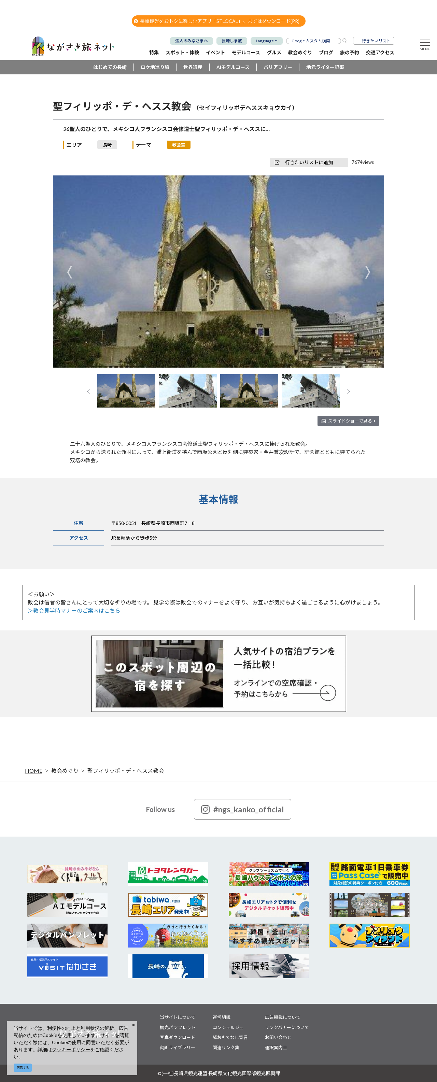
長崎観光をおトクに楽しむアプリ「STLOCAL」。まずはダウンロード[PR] (216, 21)
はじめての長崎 (110, 67)
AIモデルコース (233, 67)
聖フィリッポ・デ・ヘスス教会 (125, 770)
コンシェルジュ (228, 1027)
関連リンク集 (226, 1047)
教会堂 (178, 144)
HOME (33, 770)
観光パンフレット (178, 1027)
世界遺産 (192, 67)
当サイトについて (177, 1017)
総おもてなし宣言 (230, 1037)
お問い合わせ (278, 1037)
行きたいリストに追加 (304, 162)
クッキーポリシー (71, 1049)
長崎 (107, 144)
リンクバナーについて (287, 1027)
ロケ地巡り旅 (155, 67)
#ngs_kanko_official (242, 809)
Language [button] (265, 40)
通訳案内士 (276, 1047)
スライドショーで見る (352, 421)
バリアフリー (278, 67)
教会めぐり (65, 770)
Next (367, 272)
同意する (23, 1067)
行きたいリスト (376, 40)
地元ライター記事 (325, 67)
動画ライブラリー (177, 1047)
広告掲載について (282, 1017)
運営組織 (221, 1017)
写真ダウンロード (177, 1037)
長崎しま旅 (232, 40)
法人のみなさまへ (191, 40)
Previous (69, 272)
